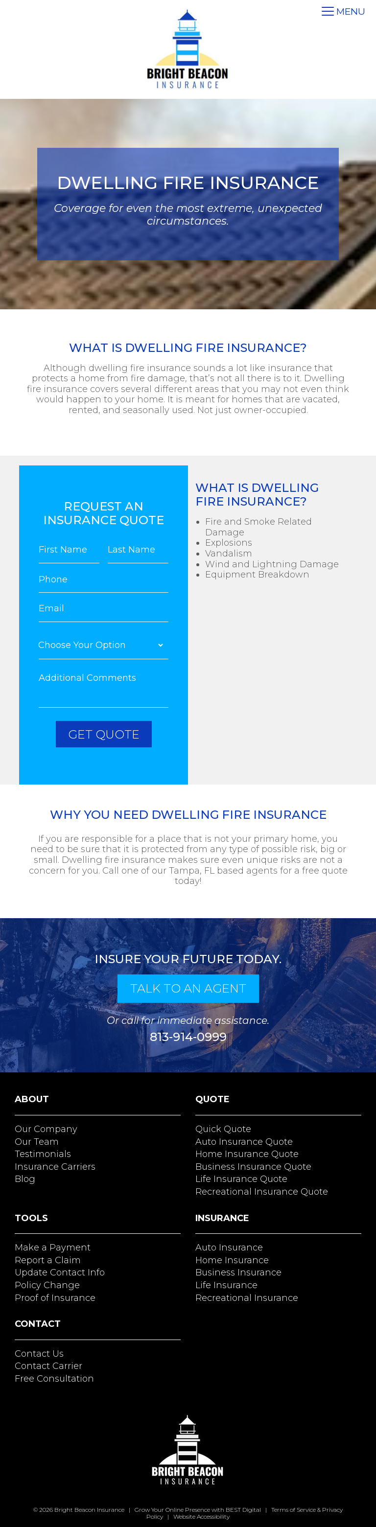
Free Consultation (54, 1377)
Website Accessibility (201, 1515)
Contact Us (39, 1352)
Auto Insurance (229, 1247)
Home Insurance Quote (247, 1153)
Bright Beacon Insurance (89, 1508)
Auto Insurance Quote (244, 1140)
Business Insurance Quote (253, 1165)
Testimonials (43, 1153)
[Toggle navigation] (343, 12)
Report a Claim (48, 1259)
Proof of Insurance (55, 1297)
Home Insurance (232, 1259)
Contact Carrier (48, 1365)
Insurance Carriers (55, 1165)
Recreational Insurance (246, 1297)
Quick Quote (223, 1128)
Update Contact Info (60, 1272)
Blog (25, 1178)
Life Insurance (226, 1284)
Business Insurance (238, 1272)
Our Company (46, 1128)
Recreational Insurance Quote (261, 1190)
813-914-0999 (188, 1036)
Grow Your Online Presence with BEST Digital (198, 1508)
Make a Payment (53, 1247)
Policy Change (47, 1284)
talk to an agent (188, 987)
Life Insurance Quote (241, 1178)
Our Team (37, 1140)
